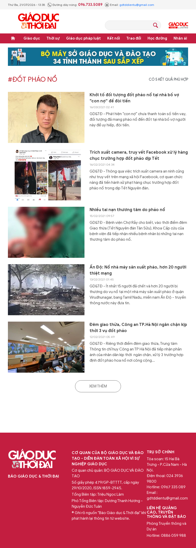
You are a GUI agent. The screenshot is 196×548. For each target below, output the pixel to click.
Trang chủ (13, 38)
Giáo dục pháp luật (83, 38)
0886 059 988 (173, 535)
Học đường (157, 38)
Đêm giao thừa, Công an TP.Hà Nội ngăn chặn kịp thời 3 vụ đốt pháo (138, 327)
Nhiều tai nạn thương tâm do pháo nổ (127, 209)
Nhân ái (180, 38)
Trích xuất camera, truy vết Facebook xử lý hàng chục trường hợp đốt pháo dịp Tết (139, 155)
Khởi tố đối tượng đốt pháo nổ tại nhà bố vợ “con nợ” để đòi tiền (134, 98)
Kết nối (113, 38)
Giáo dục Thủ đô (178, 25)
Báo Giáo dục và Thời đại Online (38, 21)
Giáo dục (31, 38)
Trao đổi (133, 38)
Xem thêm (98, 386)
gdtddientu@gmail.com (136, 5)
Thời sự (53, 38)
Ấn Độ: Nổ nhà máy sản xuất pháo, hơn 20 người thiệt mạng (138, 270)
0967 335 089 (173, 487)
